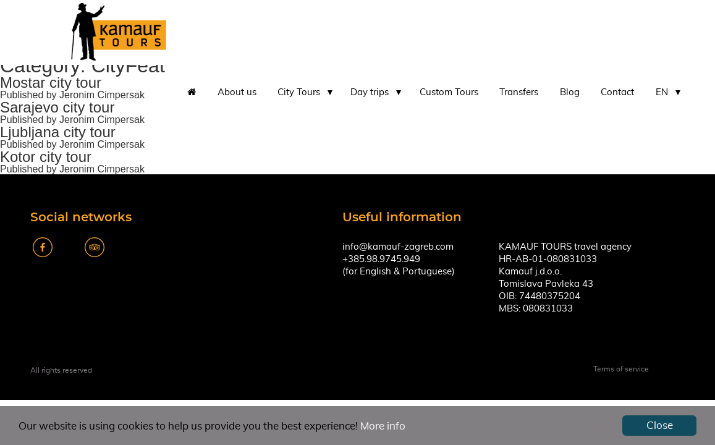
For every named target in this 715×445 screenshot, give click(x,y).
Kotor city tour (45, 156)
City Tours (298, 92)
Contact (617, 92)
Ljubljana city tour (58, 132)
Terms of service (621, 369)
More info (382, 426)
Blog (570, 92)
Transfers (518, 92)
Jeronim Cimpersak (102, 95)
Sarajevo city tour (57, 107)
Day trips (369, 92)
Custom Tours (449, 92)
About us (237, 92)
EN (662, 92)
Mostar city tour (50, 82)
